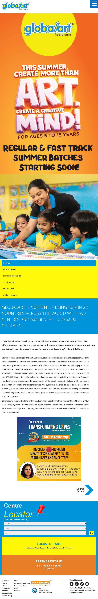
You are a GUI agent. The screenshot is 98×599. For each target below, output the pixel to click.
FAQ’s (16, 581)
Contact (17, 591)
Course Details (9, 269)
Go (91, 533)
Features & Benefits (12, 276)
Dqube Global (86, 588)
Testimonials (9, 282)
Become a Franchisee (22, 583)
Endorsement (9, 288)
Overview (7, 263)
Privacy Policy (7, 596)
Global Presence (10, 295)
